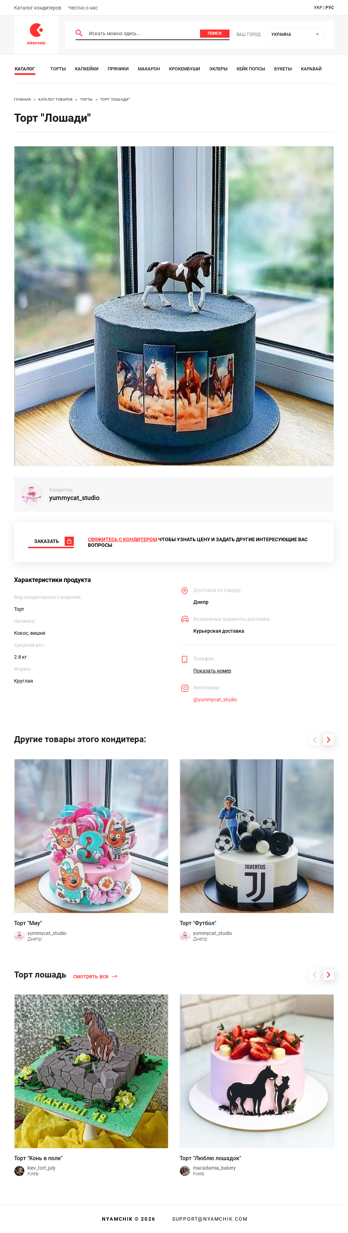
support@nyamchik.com (209, 1219)
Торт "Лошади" (115, 99)
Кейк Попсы (251, 68)
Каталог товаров (55, 99)
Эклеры (218, 68)
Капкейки (86, 68)
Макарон (149, 68)
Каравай (311, 68)
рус (330, 7)
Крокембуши (184, 68)
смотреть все (90, 976)
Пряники (118, 68)
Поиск (215, 33)
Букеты (283, 68)
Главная (22, 99)
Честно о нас (83, 8)
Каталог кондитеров (37, 8)
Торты (58, 68)
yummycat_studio (74, 497)
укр (318, 7)
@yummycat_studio (215, 699)
